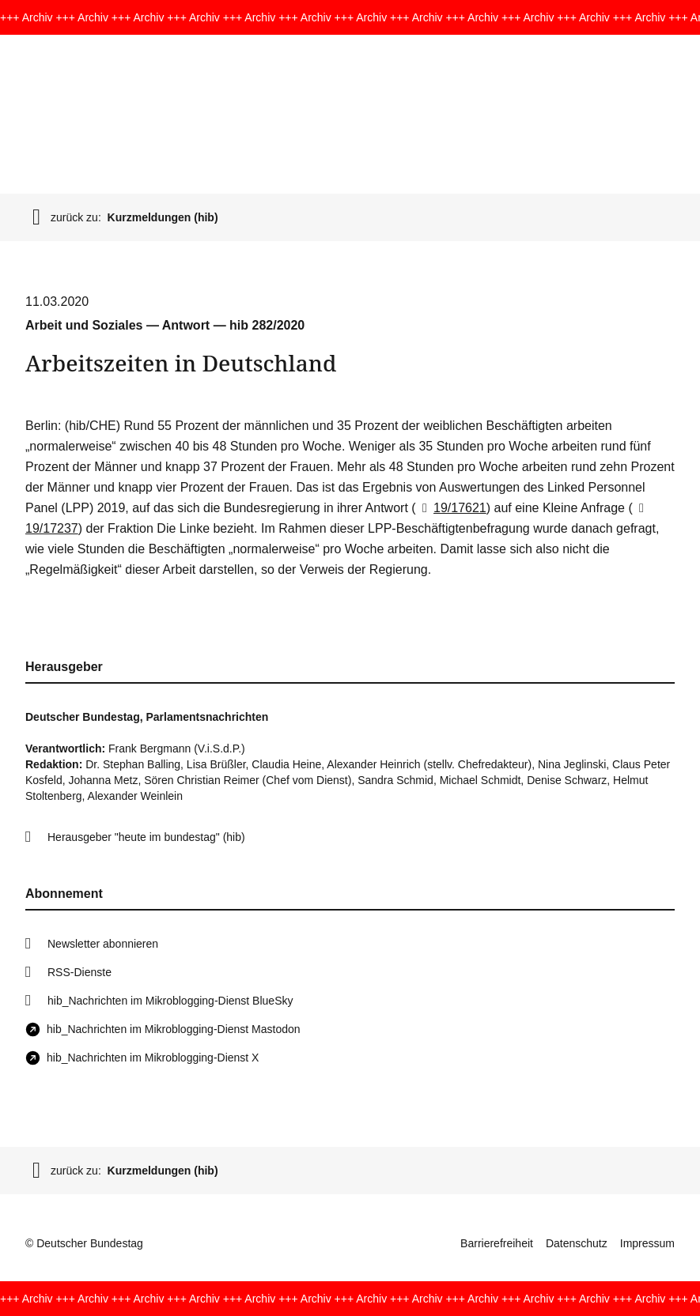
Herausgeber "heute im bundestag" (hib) (146, 837)
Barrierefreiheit (496, 1243)
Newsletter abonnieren (102, 943)
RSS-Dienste (79, 972)
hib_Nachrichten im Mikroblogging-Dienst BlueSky (170, 1000)
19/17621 (451, 508)
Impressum (647, 1243)
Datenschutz (576, 1243)
